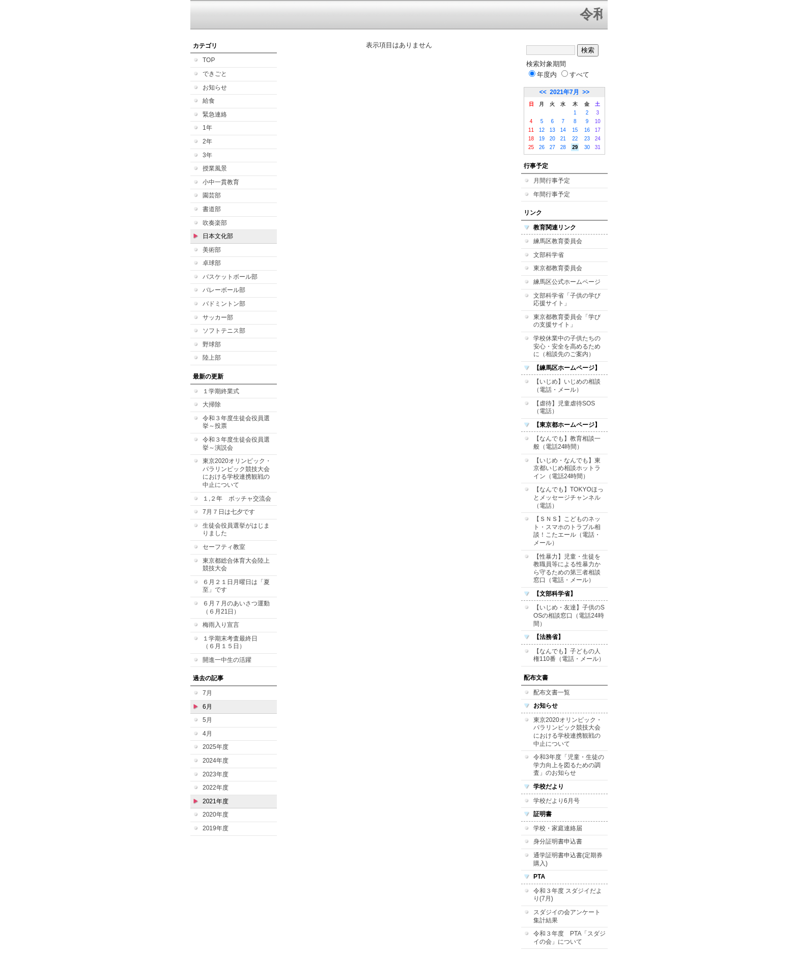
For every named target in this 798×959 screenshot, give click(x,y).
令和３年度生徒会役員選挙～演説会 (236, 443)
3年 (207, 155)
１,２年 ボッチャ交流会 (237, 498)
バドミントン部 (224, 303)
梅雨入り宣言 (221, 624)
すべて (575, 74)
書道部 (212, 209)
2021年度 (216, 801)
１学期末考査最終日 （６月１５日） (233, 642)
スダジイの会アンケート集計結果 (567, 916)
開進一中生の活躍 (227, 659)
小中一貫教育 (221, 182)
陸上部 (212, 357)
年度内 (543, 74)
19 (542, 138)
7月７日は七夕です (229, 511)
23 (587, 138)
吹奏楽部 (215, 222)
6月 (207, 706)
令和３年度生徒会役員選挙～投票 (236, 422)
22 (575, 138)
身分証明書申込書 (557, 841)
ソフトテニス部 (224, 330)
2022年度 (216, 787)
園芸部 (212, 195)
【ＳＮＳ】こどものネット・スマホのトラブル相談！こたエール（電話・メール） (567, 530)
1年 (207, 127)
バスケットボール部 (230, 276)
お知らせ (215, 87)
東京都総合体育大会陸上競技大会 (236, 564)
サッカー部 (218, 317)
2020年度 (216, 814)
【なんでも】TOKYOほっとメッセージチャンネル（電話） (568, 497)
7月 (207, 692)
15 (575, 130)
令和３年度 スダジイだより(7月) (567, 895)
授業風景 (215, 168)
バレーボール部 (224, 290)
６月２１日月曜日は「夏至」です (236, 586)
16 (587, 130)
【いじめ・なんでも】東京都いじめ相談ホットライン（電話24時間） (567, 468)
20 (552, 138)
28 (563, 147)
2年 (207, 141)
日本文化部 (218, 236)
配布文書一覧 (551, 692)
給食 (209, 100)
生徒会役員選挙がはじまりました (236, 529)
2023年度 (216, 774)
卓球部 (212, 263)
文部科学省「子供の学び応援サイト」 (567, 299)
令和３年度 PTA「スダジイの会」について (569, 937)
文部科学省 (548, 254)
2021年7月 (564, 92)
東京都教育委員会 (557, 268)
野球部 (212, 344)
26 (542, 147)
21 (563, 138)
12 (542, 130)
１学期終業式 (221, 391)
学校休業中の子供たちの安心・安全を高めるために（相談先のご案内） (567, 346)
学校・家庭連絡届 (557, 828)
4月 (207, 733)
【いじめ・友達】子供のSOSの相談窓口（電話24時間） (569, 615)
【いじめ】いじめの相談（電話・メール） (567, 385)
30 (587, 147)
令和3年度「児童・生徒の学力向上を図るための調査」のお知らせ (568, 764)
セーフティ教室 (224, 546)
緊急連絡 (215, 114)
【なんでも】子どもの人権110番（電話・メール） (569, 655)
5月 (207, 719)
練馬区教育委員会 (557, 241)
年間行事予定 (551, 194)
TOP (209, 60)
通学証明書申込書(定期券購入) (568, 859)
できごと (215, 73)
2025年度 (216, 746)
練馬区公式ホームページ (567, 281)
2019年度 (216, 828)
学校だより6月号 (556, 800)
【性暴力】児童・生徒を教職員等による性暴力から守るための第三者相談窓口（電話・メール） (567, 568)
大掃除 (212, 404)
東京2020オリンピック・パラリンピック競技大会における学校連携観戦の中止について (237, 472)
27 (552, 147)
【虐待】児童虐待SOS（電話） (564, 407)
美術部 (212, 249)
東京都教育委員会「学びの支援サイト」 (567, 321)
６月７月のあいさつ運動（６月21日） (236, 607)
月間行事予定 (551, 180)
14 (563, 130)
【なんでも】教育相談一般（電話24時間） (567, 442)
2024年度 (216, 760)
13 (552, 130)
